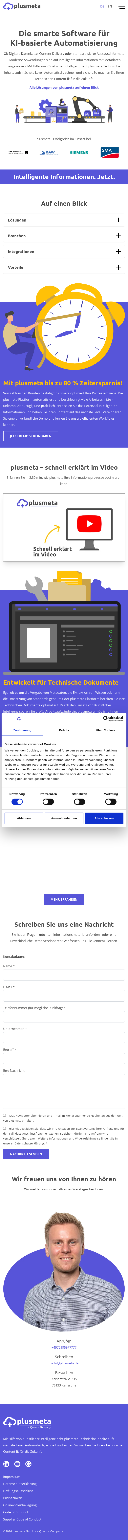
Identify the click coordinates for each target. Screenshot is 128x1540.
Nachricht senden (26, 1154)
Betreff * (9, 1049)
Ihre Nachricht (14, 1070)
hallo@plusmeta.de (64, 1363)
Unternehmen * (15, 1029)
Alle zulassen (104, 818)
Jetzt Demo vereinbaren (31, 436)
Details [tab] (64, 730)
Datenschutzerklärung (29, 1143)
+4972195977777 (64, 1347)
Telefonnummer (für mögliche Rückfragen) (35, 1008)
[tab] (64, 220)
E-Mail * (9, 987)
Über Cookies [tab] (105, 730)
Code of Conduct (15, 1512)
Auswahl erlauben (64, 818)
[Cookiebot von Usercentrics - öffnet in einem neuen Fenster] (106, 719)
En (110, 6)
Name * (9, 966)
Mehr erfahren (64, 899)
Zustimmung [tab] (22, 730)
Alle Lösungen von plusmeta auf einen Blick (64, 87)
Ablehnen (24, 818)
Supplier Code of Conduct (22, 1519)
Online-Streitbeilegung (20, 1505)
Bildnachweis (13, 1498)
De (102, 6)
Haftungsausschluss (18, 1491)
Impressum (11, 1477)
